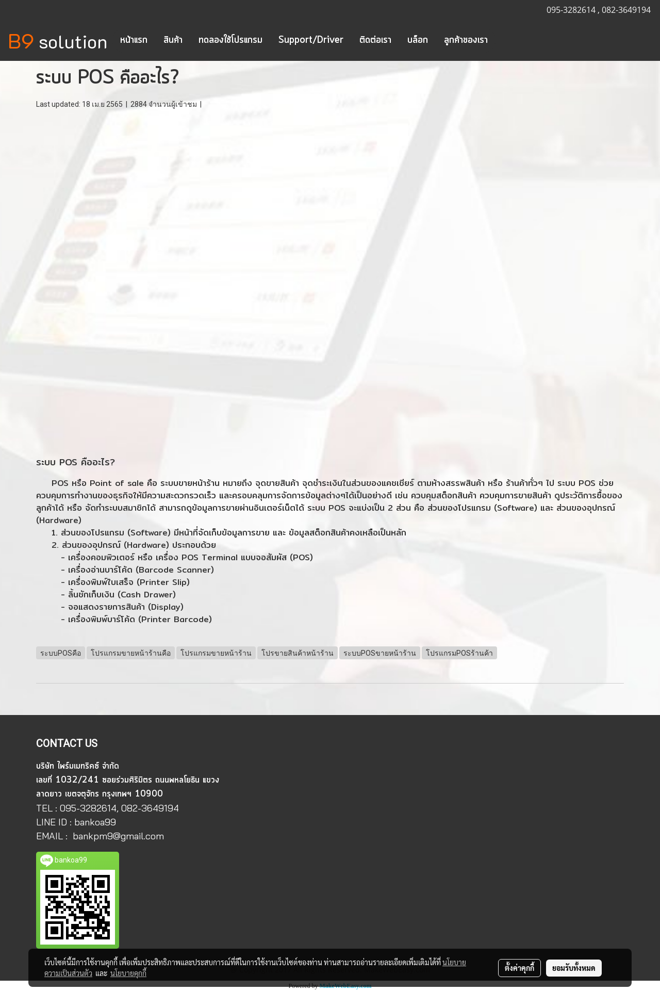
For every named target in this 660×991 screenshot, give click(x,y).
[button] (505, 40)
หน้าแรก (133, 40)
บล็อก (417, 40)
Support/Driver (310, 40)
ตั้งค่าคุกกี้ (519, 967)
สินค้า (173, 40)
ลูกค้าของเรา (466, 40)
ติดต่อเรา (375, 40)
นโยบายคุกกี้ (128, 973)
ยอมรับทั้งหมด (574, 967)
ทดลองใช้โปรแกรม (230, 40)
